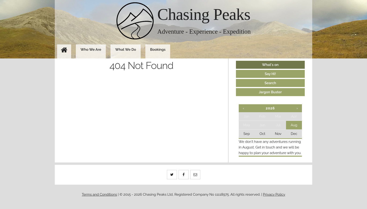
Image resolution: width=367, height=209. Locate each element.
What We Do (125, 49)
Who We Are (91, 49)
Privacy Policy (274, 194)
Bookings (157, 49)
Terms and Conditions (99, 194)
